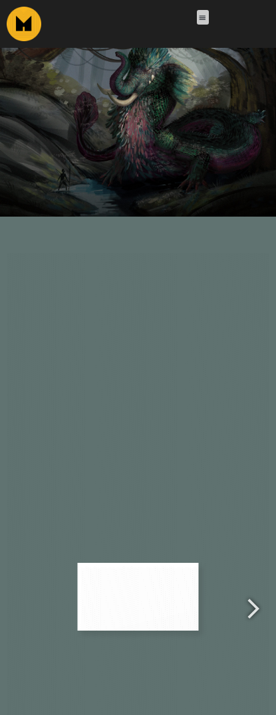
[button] (203, 17)
